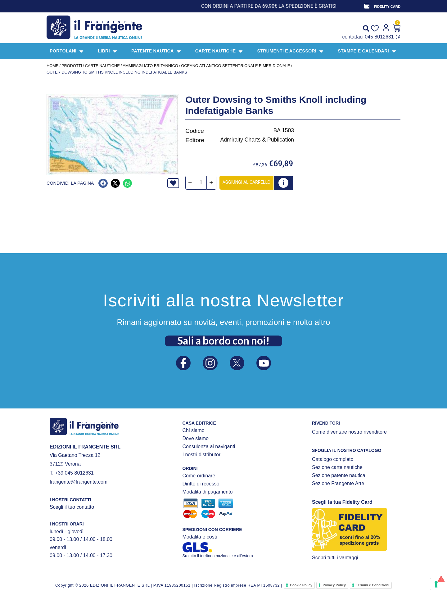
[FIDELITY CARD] (366, 6)
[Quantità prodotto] (201, 183)
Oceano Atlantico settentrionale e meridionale (235, 65)
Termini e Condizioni (372, 585)
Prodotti (71, 65)
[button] (102, 183)
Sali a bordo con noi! (223, 340)
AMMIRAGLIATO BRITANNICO (150, 65)
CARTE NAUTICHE (102, 65)
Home (52, 65)
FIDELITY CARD (387, 6)
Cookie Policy (301, 585)
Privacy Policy (334, 585)
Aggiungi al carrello (247, 182)
